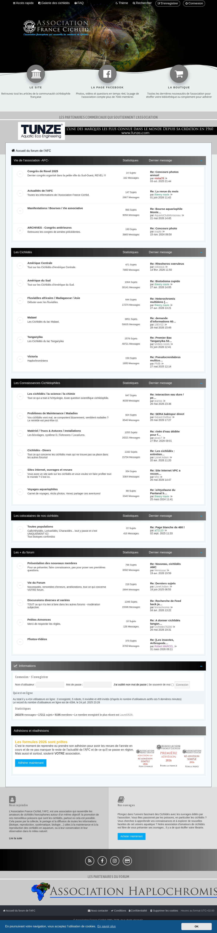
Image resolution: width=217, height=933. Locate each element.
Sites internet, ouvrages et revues (49, 469)
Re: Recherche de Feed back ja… (165, 602)
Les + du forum (24, 552)
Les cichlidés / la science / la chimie (51, 393)
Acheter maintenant (132, 836)
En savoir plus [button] (106, 926)
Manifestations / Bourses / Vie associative (55, 208)
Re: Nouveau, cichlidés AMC (165, 565)
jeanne (158, 400)
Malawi (32, 317)
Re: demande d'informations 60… (163, 320)
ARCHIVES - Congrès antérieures (49, 227)
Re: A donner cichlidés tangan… (165, 622)
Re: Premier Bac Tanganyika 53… (161, 339)
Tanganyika (35, 336)
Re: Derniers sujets (163, 583)
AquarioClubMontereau (167, 215)
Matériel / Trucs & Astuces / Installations (54, 430)
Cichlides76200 (163, 626)
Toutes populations (40, 526)
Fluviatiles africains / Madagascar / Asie (53, 297)
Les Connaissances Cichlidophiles (37, 383)
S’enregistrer (39, 677)
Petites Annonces (39, 619)
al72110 (159, 530)
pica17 (158, 437)
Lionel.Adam (161, 457)
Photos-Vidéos (37, 639)
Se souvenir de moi (161, 684)
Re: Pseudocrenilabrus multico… (165, 359)
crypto (157, 231)
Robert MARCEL (163, 646)
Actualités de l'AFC (40, 190)
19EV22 (159, 324)
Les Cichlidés (23, 252)
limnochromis (161, 607)
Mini (156, 476)
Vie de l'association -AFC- (31, 160)
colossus (159, 266)
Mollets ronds (162, 344)
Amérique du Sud (39, 280)
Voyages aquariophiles (42, 489)
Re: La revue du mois (164, 191)
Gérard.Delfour (162, 417)
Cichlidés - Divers (39, 450)
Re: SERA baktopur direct (167, 413)
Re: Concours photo (163, 228)
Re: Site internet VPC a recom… (165, 472)
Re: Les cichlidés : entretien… (162, 452)
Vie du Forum (36, 582)
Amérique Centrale (39, 262)
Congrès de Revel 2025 (42, 171)
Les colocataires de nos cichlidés (36, 516)
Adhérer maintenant (31, 762)
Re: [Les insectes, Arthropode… (162, 641)
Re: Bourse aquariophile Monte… (166, 210)
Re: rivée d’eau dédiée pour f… (165, 433)
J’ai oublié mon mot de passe (130, 684)
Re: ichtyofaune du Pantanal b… (162, 491)
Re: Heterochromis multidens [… (162, 300)
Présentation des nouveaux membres (52, 563)
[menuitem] (54, 3)
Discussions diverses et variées (48, 600)
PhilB (157, 363)
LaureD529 (126, 714)
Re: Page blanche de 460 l (167, 527)
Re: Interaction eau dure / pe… (167, 396)
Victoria (32, 356)
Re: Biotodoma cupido (165, 281)
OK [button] (197, 926)
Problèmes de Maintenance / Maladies (52, 413)
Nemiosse (160, 570)
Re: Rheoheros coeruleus (167, 263)
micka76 (159, 178)
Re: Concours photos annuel (164, 173)
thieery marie (161, 194)
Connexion (22, 677)
